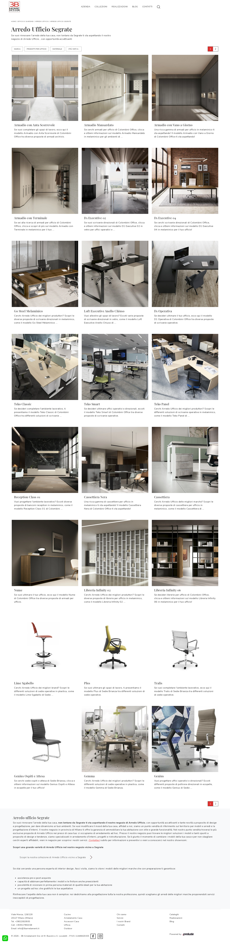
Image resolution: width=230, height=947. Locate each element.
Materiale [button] (57, 49)
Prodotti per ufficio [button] (36, 49)
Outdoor (68, 928)
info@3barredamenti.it (28, 928)
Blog (135, 6)
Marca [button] (17, 49)
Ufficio (67, 925)
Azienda (85, 6)
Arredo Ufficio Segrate (60, 21)
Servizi (120, 918)
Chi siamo (121, 914)
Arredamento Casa (73, 918)
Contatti (147, 6)
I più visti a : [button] (73, 49)
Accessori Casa (71, 921)
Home (13, 21)
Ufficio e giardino (25, 21)
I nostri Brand (123, 921)
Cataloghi (174, 914)
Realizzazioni (120, 6)
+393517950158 (24, 925)
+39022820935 (22, 921)
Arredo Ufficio (42, 21)
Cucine (67, 914)
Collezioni (101, 6)
